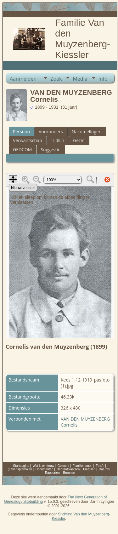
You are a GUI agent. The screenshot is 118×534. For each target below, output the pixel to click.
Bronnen (69, 472)
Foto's (100, 466)
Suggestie (50, 149)
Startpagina (21, 466)
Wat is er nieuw (43, 466)
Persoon (21, 132)
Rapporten (52, 472)
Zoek (56, 78)
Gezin (79, 140)
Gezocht (63, 466)
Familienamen (83, 466)
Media (80, 78)
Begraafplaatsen (68, 469)
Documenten (44, 469)
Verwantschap (27, 140)
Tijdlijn (57, 140)
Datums (104, 469)
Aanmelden (23, 78)
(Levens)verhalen (20, 469)
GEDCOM (22, 149)
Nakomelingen (87, 132)
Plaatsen (89, 469)
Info (103, 78)
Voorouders (51, 132)
